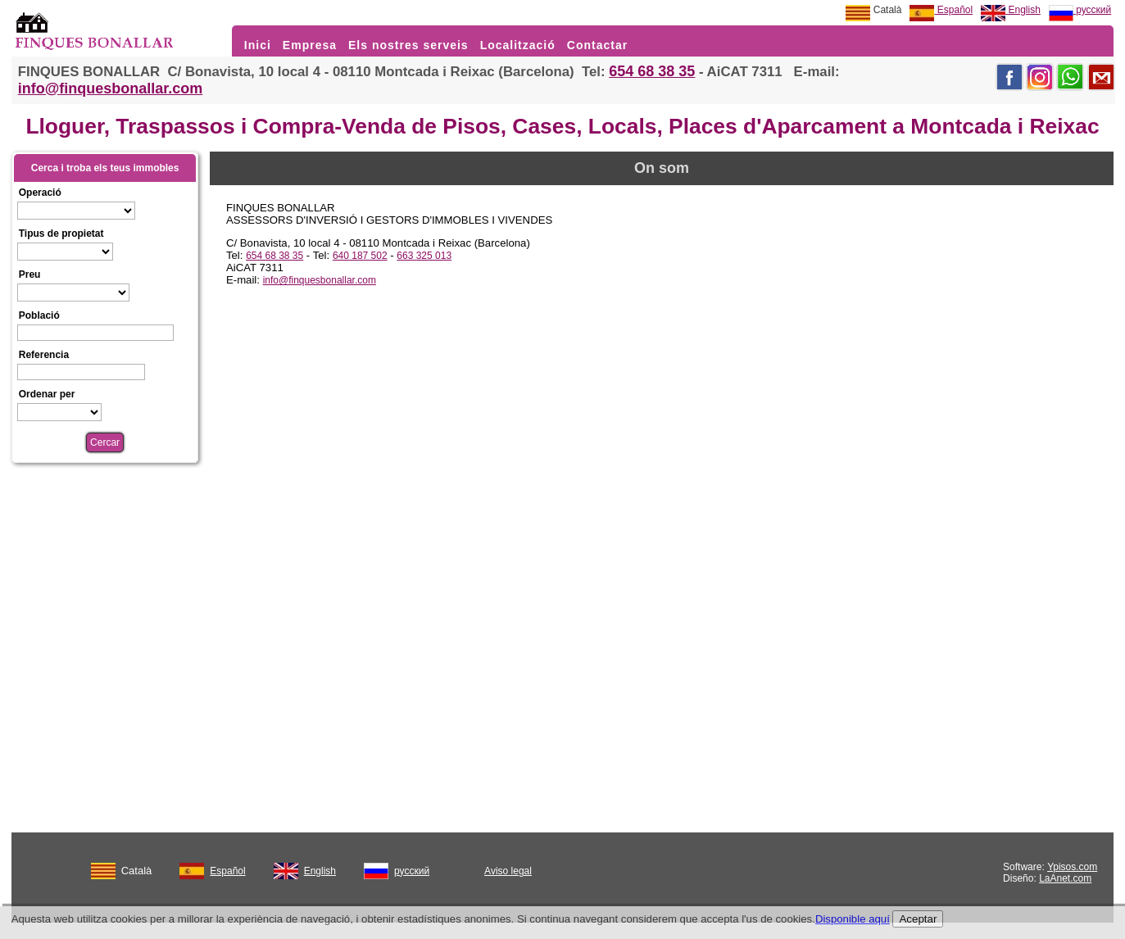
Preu (30, 274)
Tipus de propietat (61, 233)
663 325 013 (424, 255)
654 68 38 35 (652, 71)
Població (39, 315)
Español (941, 10)
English (1011, 10)
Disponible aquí (852, 919)
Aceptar (918, 919)
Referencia (44, 355)
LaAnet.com (1065, 878)
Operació (40, 192)
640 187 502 (360, 255)
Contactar (597, 45)
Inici (257, 45)
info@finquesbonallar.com (110, 88)
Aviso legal (508, 871)
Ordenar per (47, 394)
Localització (518, 45)
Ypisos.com (1072, 867)
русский (1080, 10)
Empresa (310, 45)
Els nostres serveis (408, 45)
